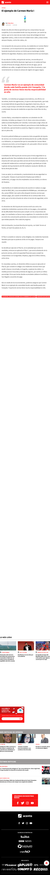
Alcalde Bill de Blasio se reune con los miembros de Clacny (18, 296)
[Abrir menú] (47, 2)
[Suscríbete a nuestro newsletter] (20, 718)
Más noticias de (11, 732)
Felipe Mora (10, 23)
